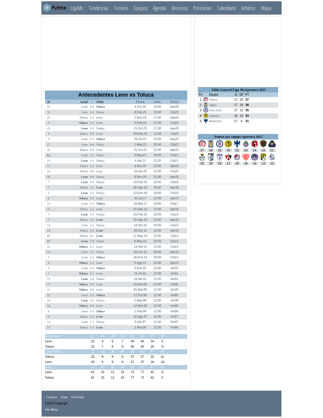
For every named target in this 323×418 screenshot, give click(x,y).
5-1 (92, 214)
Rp (48, 155)
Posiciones (202, 8)
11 (48, 203)
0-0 (92, 133)
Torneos (121, 8)
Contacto (51, 397)
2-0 (92, 279)
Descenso (179, 8)
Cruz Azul (215, 110)
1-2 (92, 187)
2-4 (92, 106)
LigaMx (76, 8)
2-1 (92, 160)
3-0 (92, 182)
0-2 (92, 268)
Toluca (100, 106)
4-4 (92, 144)
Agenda (159, 8)
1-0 (92, 128)
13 (48, 128)
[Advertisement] (116, 51)
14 (48, 171)
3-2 (92, 300)
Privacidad (77, 397)
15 (48, 117)
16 (48, 150)
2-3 (92, 203)
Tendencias (98, 8)
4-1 (92, 123)
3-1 (92, 193)
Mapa (266, 8)
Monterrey (215, 121)
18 (48, 177)
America (214, 116)
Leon (85, 106)
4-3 (92, 284)
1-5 (92, 311)
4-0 (92, 177)
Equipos (140, 8)
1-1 (92, 209)
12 (48, 106)
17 (48, 144)
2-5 (92, 295)
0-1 (92, 139)
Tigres (213, 105)
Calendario (226, 8)
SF (48, 236)
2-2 (92, 117)
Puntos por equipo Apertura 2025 (238, 136)
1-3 (92, 219)
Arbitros (248, 8)
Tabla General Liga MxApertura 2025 (238, 90)
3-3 (92, 112)
